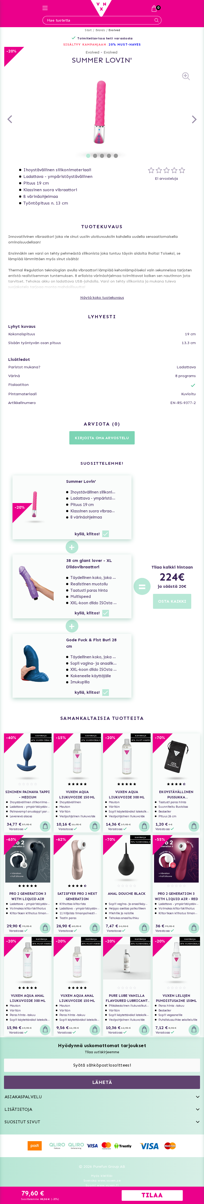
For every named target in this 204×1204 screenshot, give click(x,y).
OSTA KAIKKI (172, 601)
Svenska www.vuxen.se (102, 1180)
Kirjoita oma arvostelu (102, 438)
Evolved (114, 30)
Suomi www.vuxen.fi (102, 1185)
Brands (100, 30)
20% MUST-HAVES (125, 44)
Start (88, 30)
